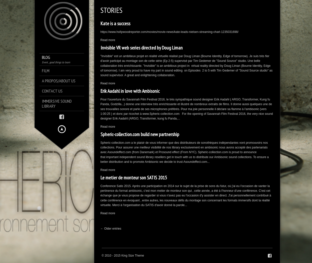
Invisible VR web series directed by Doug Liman (142, 48)
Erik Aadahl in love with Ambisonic (130, 91)
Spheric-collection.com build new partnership (140, 134)
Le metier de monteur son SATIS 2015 (134, 177)
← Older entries (111, 228)
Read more (108, 40)
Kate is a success (115, 23)
